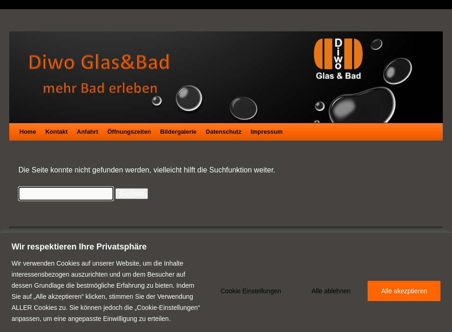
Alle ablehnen (331, 291)
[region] (226, 282)
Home (27, 131)
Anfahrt (87, 131)
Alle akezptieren (404, 291)
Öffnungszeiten (129, 131)
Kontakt (56, 131)
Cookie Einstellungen (250, 291)
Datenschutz (223, 131)
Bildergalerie (178, 131)
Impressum (266, 131)
